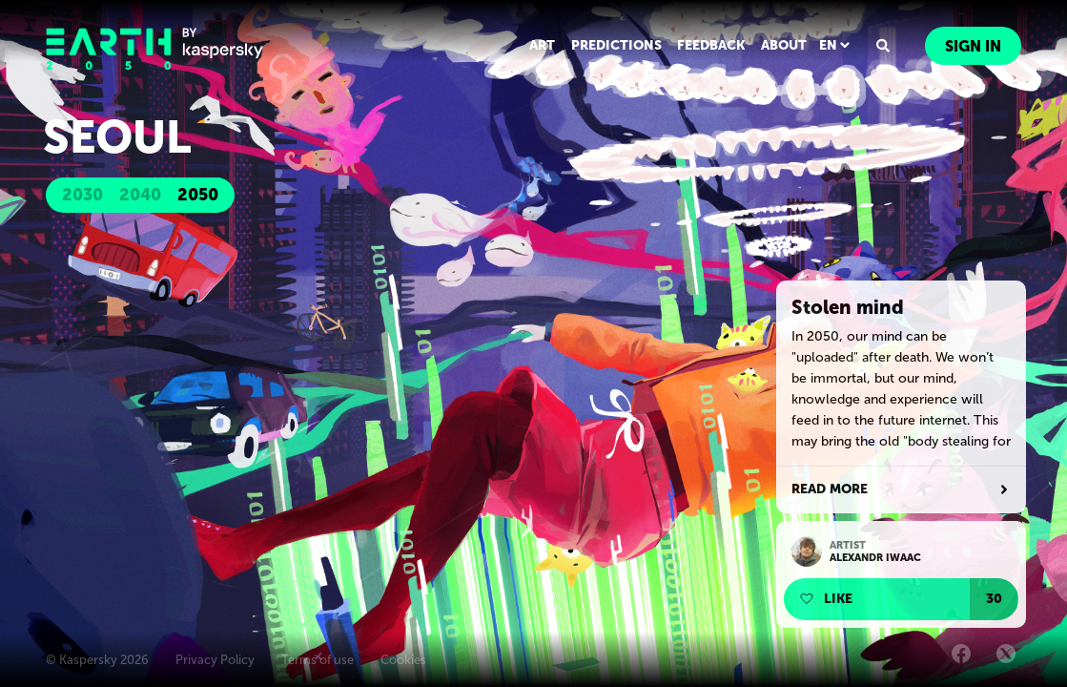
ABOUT (786, 45)
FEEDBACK (714, 45)
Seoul (112, 124)
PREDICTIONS (620, 45)
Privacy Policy (215, 660)
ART (548, 45)
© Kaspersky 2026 (97, 660)
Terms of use (317, 660)
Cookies (403, 660)
